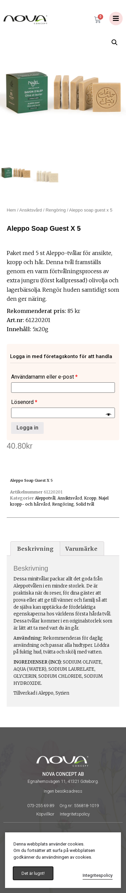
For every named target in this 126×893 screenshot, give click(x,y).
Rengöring (56, 210)
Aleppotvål (45, 498)
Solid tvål (85, 504)
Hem (11, 210)
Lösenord (24, 402)
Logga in (27, 427)
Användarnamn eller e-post (44, 377)
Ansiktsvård (30, 210)
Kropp (90, 498)
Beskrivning (35, 548)
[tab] (35, 548)
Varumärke (81, 548)
